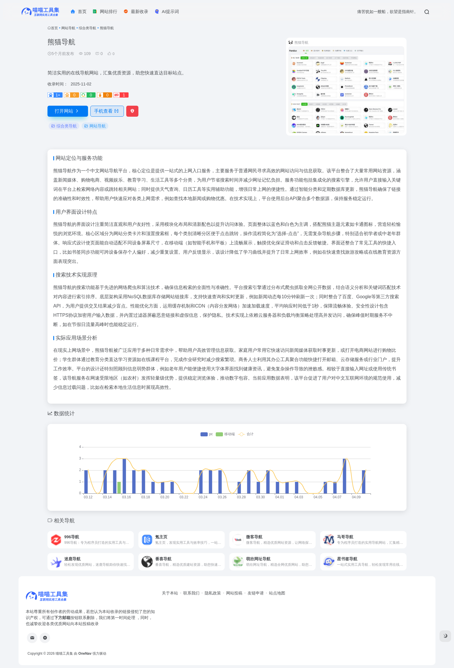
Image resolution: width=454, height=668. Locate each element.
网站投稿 (234, 593)
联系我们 (191, 593)
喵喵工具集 (64, 653)
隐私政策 (213, 593)
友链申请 (256, 593)
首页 (54, 28)
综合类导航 (87, 28)
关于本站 (170, 593)
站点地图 (277, 593)
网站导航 (68, 28)
